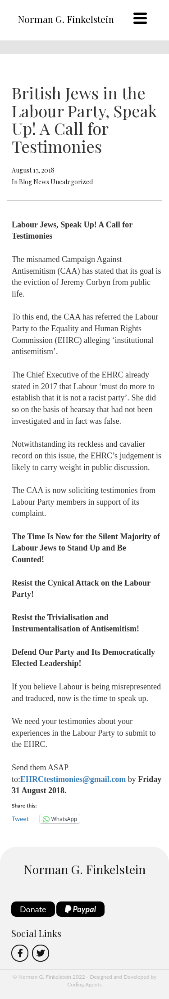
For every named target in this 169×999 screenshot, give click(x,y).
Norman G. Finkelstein (66, 19)
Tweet (20, 818)
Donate (33, 909)
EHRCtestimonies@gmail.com (73, 779)
